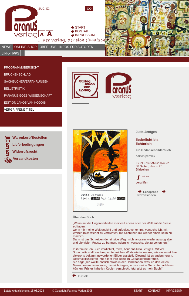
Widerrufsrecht (24, 151)
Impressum (85, 35)
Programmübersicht (21, 67)
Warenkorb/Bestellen (29, 137)
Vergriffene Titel (19, 109)
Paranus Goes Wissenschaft (28, 95)
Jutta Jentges (146, 132)
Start (80, 27)
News (6, 47)
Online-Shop (25, 47)
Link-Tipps (10, 53)
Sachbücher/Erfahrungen (26, 81)
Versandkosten (25, 158)
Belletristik (14, 88)
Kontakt (82, 31)
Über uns (48, 47)
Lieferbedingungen (28, 144)
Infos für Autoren (76, 47)
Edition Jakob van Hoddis (25, 102)
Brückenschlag (17, 74)
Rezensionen (146, 195)
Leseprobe (150, 191)
